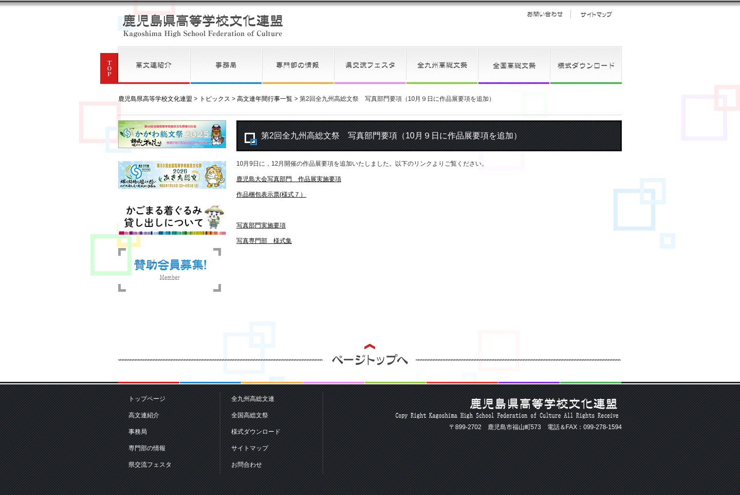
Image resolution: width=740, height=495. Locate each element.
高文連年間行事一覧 (264, 98)
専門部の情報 (298, 65)
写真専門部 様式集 (264, 240)
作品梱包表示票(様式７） (271, 194)
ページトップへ (370, 364)
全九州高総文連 (442, 65)
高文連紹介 (154, 65)
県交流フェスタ (370, 65)
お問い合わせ (544, 14)
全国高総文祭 (514, 65)
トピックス (214, 98)
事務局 (226, 65)
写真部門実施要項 (261, 225)
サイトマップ (596, 14)
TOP (109, 65)
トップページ (146, 398)
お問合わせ (246, 464)
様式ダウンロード (586, 65)
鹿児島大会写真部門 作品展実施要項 (288, 179)
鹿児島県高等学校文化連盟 (203, 25)
